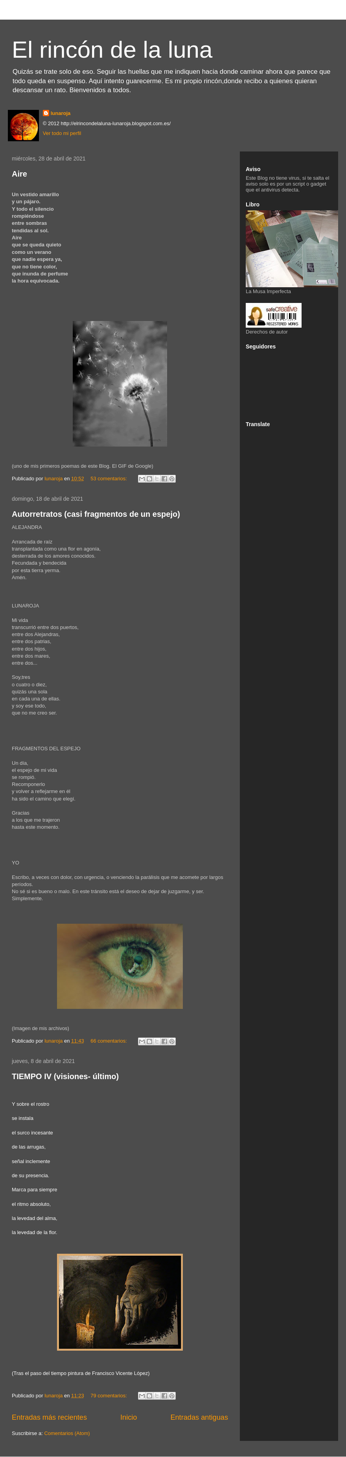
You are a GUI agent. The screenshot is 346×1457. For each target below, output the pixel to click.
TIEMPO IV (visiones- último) (65, 1076)
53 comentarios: (109, 478)
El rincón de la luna (112, 49)
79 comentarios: (109, 1396)
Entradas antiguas (199, 1417)
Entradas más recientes (49, 1417)
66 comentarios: (109, 1041)
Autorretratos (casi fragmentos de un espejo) (96, 514)
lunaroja (61, 113)
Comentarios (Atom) (67, 1433)
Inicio (128, 1417)
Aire (19, 174)
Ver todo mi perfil (62, 133)
